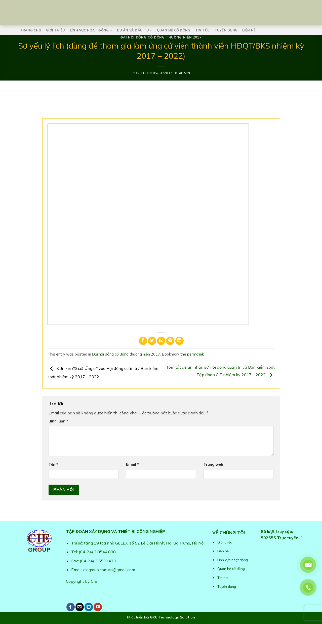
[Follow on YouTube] (98, 607)
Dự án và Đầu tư (134, 30)
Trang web (213, 464)
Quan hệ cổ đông (173, 30)
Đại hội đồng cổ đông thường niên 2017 (161, 37)
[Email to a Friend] (161, 341)
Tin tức (202, 30)
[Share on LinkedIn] (179, 341)
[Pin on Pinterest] (170, 341)
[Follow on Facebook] (70, 607)
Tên (53, 464)
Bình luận (58, 421)
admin (184, 73)
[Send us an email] (79, 607)
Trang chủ (30, 30)
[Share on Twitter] (152, 341)
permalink (195, 354)
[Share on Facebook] (143, 341)
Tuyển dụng (226, 30)
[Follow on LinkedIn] (89, 607)
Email (132, 464)
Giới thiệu (55, 30)
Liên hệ (249, 30)
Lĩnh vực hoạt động (91, 30)
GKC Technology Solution (172, 617)
